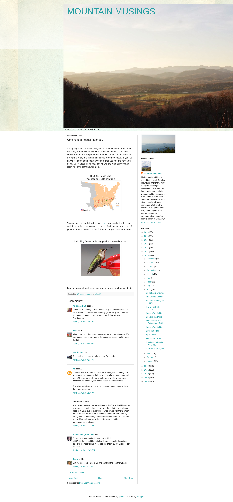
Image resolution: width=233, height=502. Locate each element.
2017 (146, 240)
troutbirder (78, 352)
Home (101, 478)
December (151, 259)
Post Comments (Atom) (89, 483)
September (152, 270)
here (104, 223)
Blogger (140, 497)
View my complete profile (152, 222)
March (150, 353)
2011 (146, 370)
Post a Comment (77, 472)
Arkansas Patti (79, 306)
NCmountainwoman (153, 174)
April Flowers (151, 335)
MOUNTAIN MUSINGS (111, 11)
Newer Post (73, 478)
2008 (146, 381)
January (150, 361)
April (149, 290)
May (149, 286)
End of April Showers (155, 293)
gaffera (121, 497)
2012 (146, 366)
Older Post (128, 478)
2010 (146, 374)
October (150, 266)
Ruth (75, 330)
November (151, 262)
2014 (146, 252)
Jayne (75, 459)
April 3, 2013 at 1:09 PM (83, 322)
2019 (146, 232)
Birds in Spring (152, 331)
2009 (146, 377)
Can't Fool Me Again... (155, 349)
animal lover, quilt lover (84, 435)
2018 (146, 236)
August (150, 274)
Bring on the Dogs (154, 317)
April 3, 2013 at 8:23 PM (83, 360)
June (149, 282)
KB (74, 369)
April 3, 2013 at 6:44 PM (83, 344)
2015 (146, 248)
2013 (146, 255)
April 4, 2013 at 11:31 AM (84, 426)
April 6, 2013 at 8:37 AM (83, 467)
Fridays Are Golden (154, 297)
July (149, 278)
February (151, 357)
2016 (146, 244)
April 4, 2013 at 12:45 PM (84, 450)
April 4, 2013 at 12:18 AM (84, 393)
